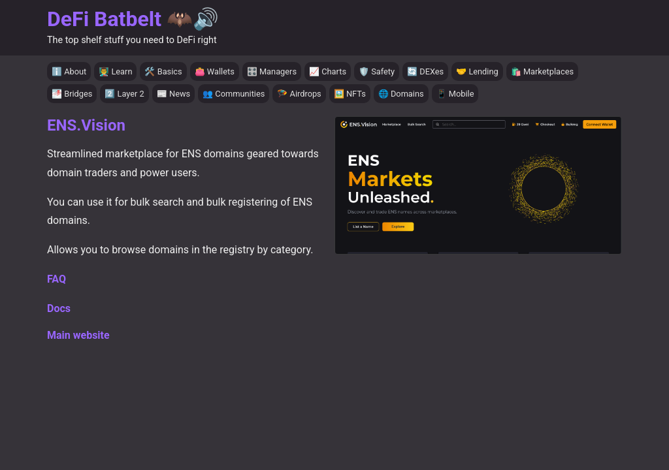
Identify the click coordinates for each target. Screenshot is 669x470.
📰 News (173, 94)
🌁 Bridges (72, 94)
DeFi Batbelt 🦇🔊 (133, 19)
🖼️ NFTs (350, 94)
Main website (78, 335)
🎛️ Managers (272, 71)
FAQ (56, 279)
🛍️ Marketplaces (542, 71)
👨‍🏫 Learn (115, 71)
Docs (59, 308)
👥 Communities (234, 94)
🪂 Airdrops (299, 94)
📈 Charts (327, 71)
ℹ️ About (69, 71)
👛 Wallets (215, 71)
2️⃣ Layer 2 (124, 94)
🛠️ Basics (163, 71)
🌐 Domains (401, 94)
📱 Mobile (455, 94)
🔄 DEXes (425, 71)
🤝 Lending (477, 71)
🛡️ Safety (377, 71)
